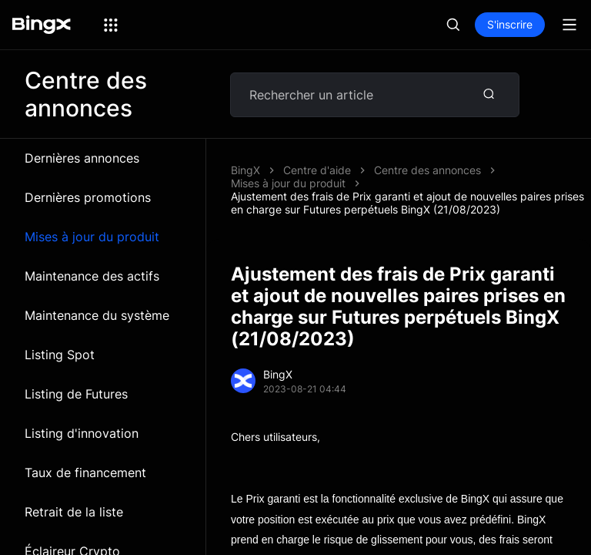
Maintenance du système (97, 315)
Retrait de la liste (74, 512)
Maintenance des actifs (92, 276)
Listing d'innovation (82, 433)
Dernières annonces (82, 158)
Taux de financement (85, 472)
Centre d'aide (317, 170)
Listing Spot (60, 354)
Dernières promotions (88, 197)
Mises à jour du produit (92, 236)
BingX (245, 170)
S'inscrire (510, 24)
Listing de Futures (76, 394)
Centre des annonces (427, 170)
